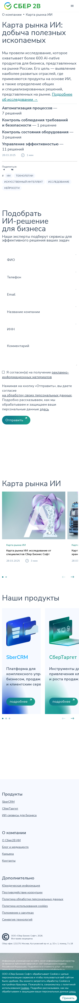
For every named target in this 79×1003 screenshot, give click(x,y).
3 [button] (9, 762)
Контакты (9, 861)
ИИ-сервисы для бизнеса (19, 815)
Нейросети (12, 188)
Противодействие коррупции (22, 892)
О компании (12, 14)
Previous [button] (63, 620)
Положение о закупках (18, 913)
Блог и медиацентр (15, 847)
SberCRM (8, 802)
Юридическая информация (21, 886)
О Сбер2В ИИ (11, 840)
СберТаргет (10, 809)
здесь (44, 409)
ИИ (8, 175)
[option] (33, 548)
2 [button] (6, 620)
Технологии (24, 175)
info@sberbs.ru (57, 969)
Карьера (8, 854)
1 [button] (2, 620)
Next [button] (72, 620)
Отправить (14, 420)
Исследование (58, 182)
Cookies (25, 988)
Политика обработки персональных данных (32, 899)
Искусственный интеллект (23, 182)
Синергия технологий (17, 920)
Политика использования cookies (25, 906)
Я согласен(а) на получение (35, 374)
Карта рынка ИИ (39, 14)
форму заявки (15, 969)
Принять (68, 998)
